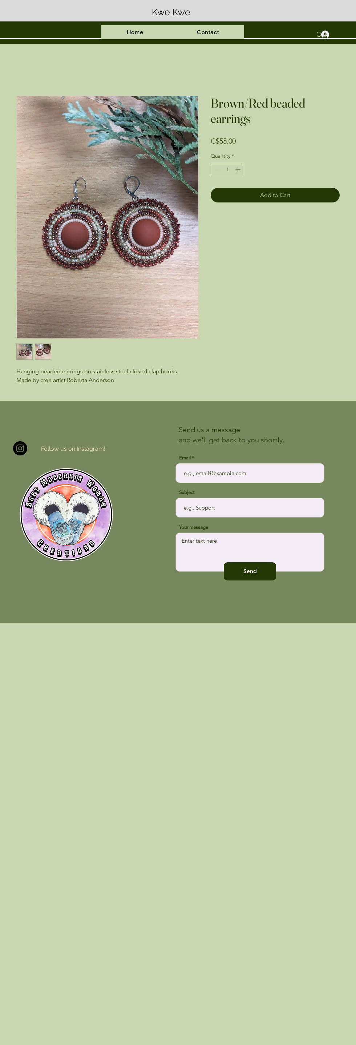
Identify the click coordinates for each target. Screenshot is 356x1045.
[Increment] (238, 169)
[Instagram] (20, 448)
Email (185, 457)
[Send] (250, 571)
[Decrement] (216, 169)
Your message (193, 527)
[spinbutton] (227, 169)
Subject (186, 492)
